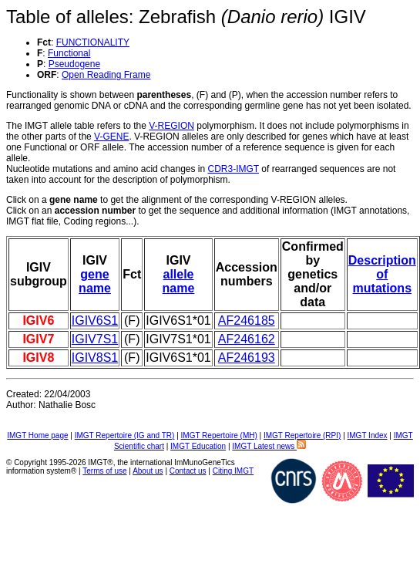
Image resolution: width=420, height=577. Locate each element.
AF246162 (246, 339)
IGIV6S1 (95, 320)
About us (148, 471)
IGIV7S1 (95, 339)
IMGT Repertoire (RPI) (302, 435)
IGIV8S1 (95, 357)
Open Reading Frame (106, 74)
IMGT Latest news (269, 446)
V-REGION (171, 125)
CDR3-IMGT (233, 169)
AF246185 (246, 320)
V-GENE (111, 136)
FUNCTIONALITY (92, 42)
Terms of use (104, 471)
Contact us (188, 471)
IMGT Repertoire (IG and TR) (125, 435)
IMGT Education (198, 446)
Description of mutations (382, 274)
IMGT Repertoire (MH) (219, 435)
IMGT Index (368, 435)
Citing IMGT (233, 471)
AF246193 (246, 357)
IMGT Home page (37, 435)
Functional (69, 53)
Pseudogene (74, 64)
